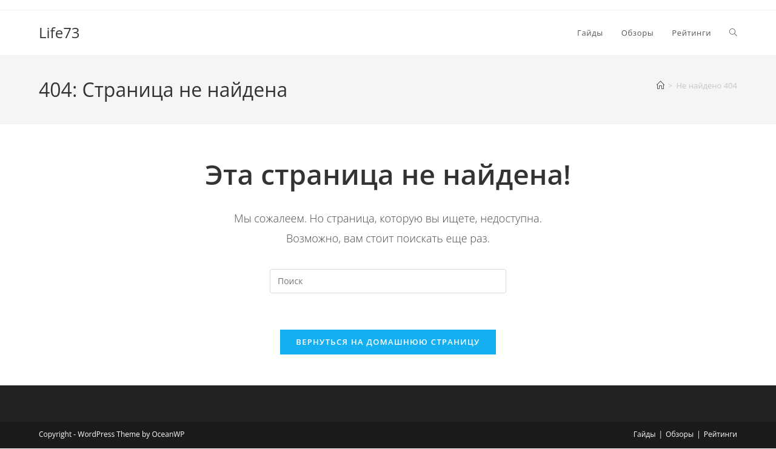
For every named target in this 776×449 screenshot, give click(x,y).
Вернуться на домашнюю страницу (388, 342)
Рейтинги (720, 435)
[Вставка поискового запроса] (388, 281)
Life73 (59, 32)
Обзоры (680, 435)
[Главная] (660, 85)
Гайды (645, 435)
